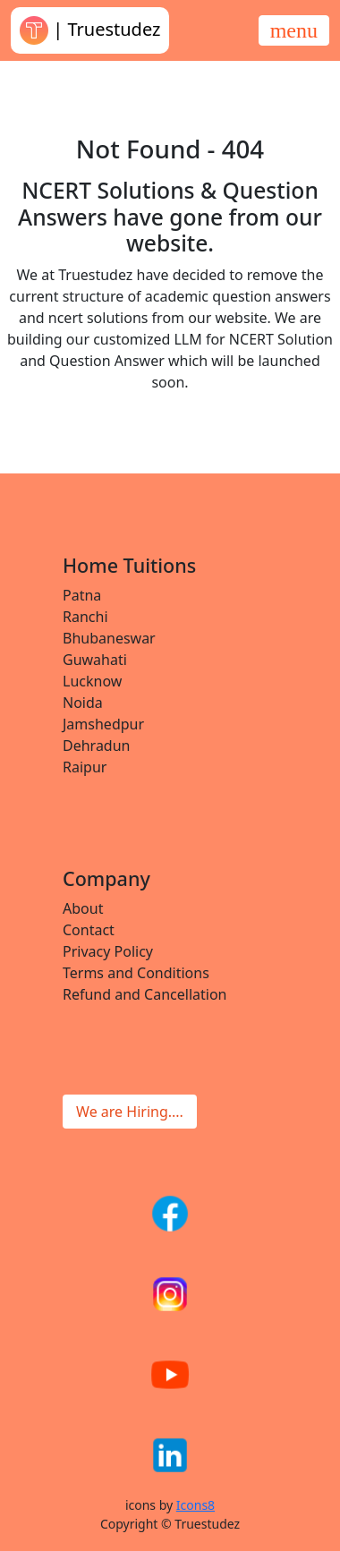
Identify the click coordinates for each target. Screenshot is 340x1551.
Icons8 (195, 1504)
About (83, 908)
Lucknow (92, 681)
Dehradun (96, 745)
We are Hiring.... (129, 1111)
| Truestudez (90, 30)
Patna (82, 595)
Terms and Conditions (136, 973)
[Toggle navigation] (294, 30)
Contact (89, 930)
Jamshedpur (103, 724)
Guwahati (95, 659)
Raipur (84, 767)
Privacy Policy (108, 951)
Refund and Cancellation (145, 994)
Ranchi (85, 616)
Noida (83, 702)
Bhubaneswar (109, 638)
